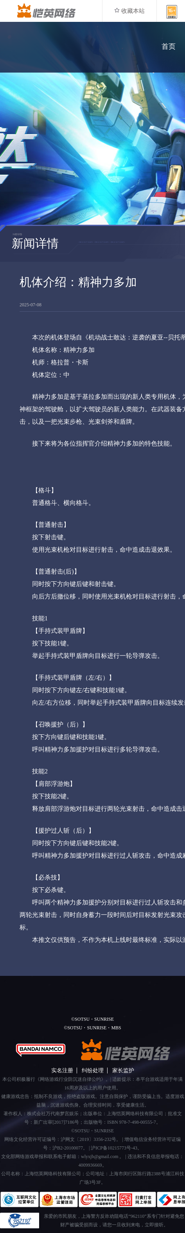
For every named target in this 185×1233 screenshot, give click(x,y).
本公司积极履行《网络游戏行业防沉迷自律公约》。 (56, 1079)
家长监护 (123, 1070)
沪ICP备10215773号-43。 (116, 1148)
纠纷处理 (93, 1070)
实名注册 (62, 1070)
